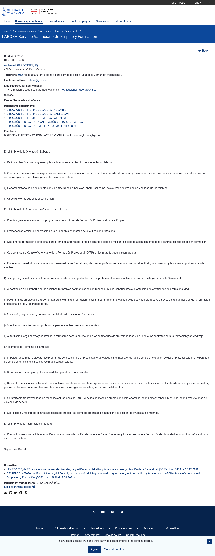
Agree (94, 549)
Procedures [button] (57, 21)
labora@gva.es (37, 80)
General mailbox (135, 535)
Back (205, 50)
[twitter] (93, 512)
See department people (19, 486)
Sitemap (74, 535)
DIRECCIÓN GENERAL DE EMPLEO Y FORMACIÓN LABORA (41, 126)
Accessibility (92, 535)
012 (20, 74)
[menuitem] (40, 528)
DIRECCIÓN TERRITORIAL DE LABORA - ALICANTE (36, 109)
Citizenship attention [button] (29, 21)
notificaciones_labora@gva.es (78, 89)
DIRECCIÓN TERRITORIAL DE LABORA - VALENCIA (36, 118)
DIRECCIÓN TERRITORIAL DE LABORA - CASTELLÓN (38, 113)
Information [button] (123, 21)
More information (114, 549)
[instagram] (121, 512)
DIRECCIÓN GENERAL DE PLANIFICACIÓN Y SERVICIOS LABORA (45, 122)
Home (6, 21)
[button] (209, 541)
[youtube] (102, 512)
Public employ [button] (81, 21)
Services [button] (102, 21)
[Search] (209, 2)
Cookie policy (113, 535)
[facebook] (112, 512)
